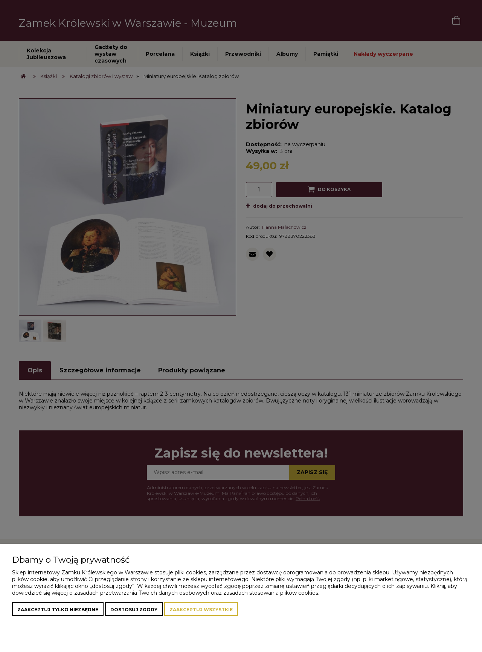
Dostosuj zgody (133, 609)
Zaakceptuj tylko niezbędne (57, 609)
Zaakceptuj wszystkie (201, 609)
